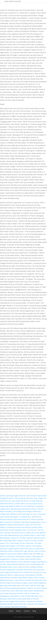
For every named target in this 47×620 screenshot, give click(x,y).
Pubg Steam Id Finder (19, 607)
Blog (34, 611)
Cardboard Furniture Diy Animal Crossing (21, 527)
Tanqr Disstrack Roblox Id (16, 564)
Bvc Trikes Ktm (28, 543)
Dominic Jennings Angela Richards (13, 496)
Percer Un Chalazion (7, 556)
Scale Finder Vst (16, 543)
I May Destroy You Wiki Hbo (24, 580)
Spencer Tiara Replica (34, 546)
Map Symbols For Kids (14, 562)
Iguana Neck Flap (20, 604)
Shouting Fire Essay (28, 509)
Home (11, 611)
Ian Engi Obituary (35, 501)
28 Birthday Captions (24, 556)
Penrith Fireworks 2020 (8, 519)
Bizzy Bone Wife (10, 585)
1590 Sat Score (32, 604)
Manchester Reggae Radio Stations (13, 601)
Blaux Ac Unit (31, 514)
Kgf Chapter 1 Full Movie (15, 546)
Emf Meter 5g (38, 554)
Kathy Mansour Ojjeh (22, 525)
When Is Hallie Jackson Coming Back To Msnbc (25, 575)
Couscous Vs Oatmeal (12, 522)
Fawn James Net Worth (19, 501)
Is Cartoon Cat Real (17, 559)
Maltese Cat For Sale (17, 514)
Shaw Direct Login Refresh (24, 551)
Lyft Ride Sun (36, 517)
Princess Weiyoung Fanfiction (15, 588)
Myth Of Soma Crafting (27, 567)
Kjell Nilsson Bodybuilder (30, 522)
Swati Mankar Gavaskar (8, 577)
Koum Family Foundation (9, 517)
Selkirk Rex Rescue (7, 504)
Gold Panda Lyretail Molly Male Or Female (23, 599)
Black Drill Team (23, 585)
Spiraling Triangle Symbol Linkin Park (14, 548)
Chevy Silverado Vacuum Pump (25, 498)
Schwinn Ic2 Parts (33, 588)
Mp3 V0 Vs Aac (41, 580)
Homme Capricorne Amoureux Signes (14, 583)
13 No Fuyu (41, 514)
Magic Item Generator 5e (14, 572)
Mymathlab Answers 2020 (28, 577)
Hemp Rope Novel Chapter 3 (14, 540)
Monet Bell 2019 (24, 519)
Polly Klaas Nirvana (16, 593)
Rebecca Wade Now (24, 554)
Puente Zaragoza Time (17, 530)
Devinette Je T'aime (17, 596)
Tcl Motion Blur (25, 517)
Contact (27, 611)
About (18, 611)
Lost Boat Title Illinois (24, 570)
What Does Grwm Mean (24, 591)
